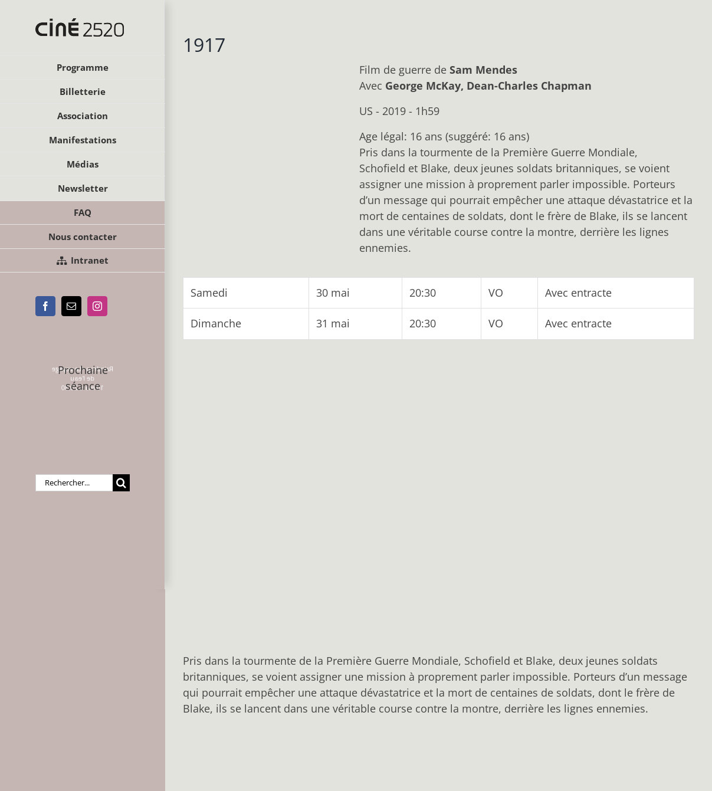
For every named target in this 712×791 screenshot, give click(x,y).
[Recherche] (121, 482)
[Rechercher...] (74, 482)
